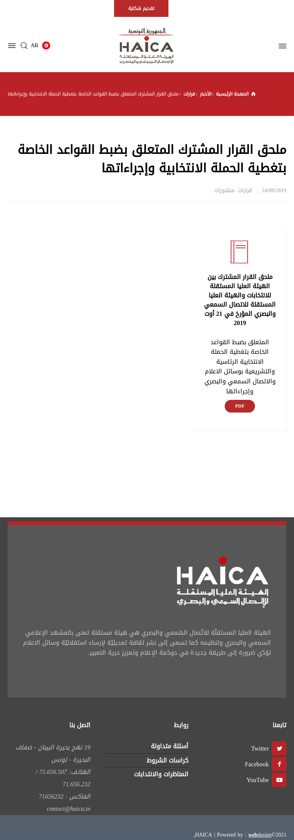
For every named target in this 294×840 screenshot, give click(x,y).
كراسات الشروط (167, 760)
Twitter (260, 748)
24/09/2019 (274, 190)
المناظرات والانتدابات (161, 774)
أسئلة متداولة (169, 746)
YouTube (258, 780)
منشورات (224, 190)
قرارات (245, 190)
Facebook (257, 764)
